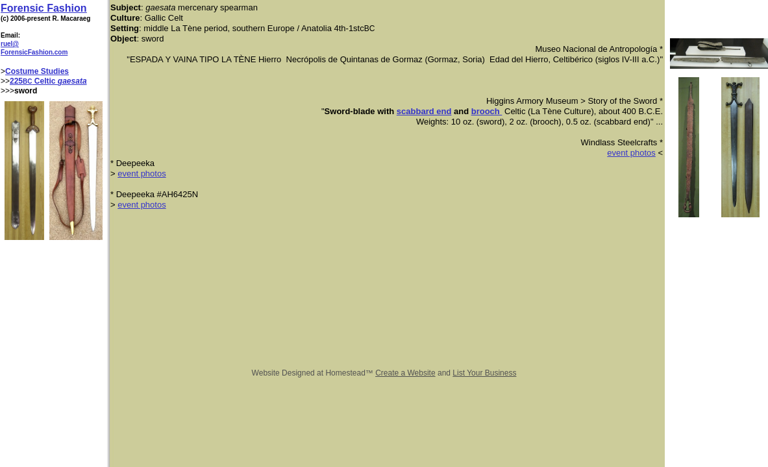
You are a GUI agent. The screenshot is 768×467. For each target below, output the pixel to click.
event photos (631, 153)
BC (27, 81)
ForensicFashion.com (34, 52)
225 (16, 81)
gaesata (72, 81)
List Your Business (484, 372)
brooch (486, 111)
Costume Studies (37, 71)
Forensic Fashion (43, 8)
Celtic (45, 81)
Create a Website (405, 372)
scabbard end (424, 111)
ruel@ (10, 43)
